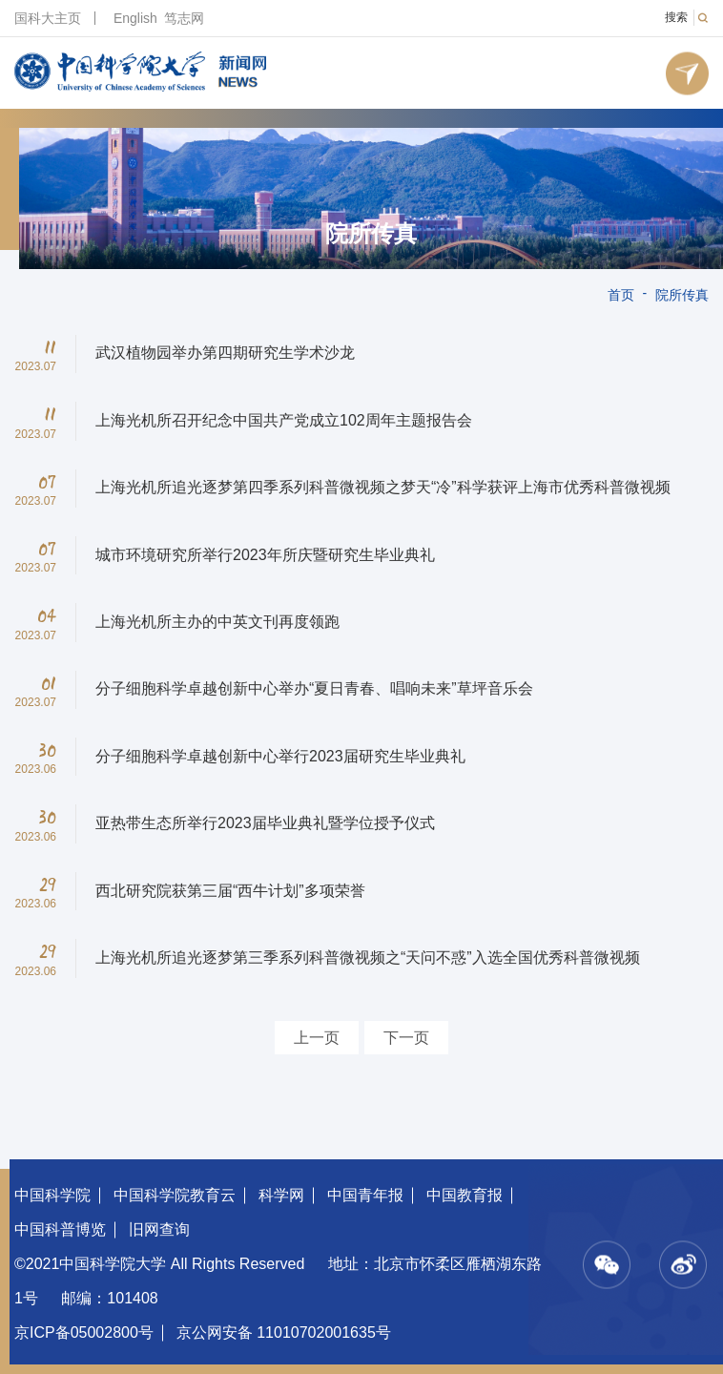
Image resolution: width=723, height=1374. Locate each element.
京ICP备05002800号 (84, 1332)
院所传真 (371, 233)
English (135, 18)
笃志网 (184, 18)
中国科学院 (52, 1195)
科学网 (281, 1195)
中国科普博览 (60, 1229)
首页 (621, 294)
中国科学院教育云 (175, 1195)
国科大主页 (47, 18)
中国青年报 (365, 1195)
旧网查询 (159, 1229)
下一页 (406, 1038)
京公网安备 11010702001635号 (283, 1332)
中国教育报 (464, 1195)
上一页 (317, 1038)
